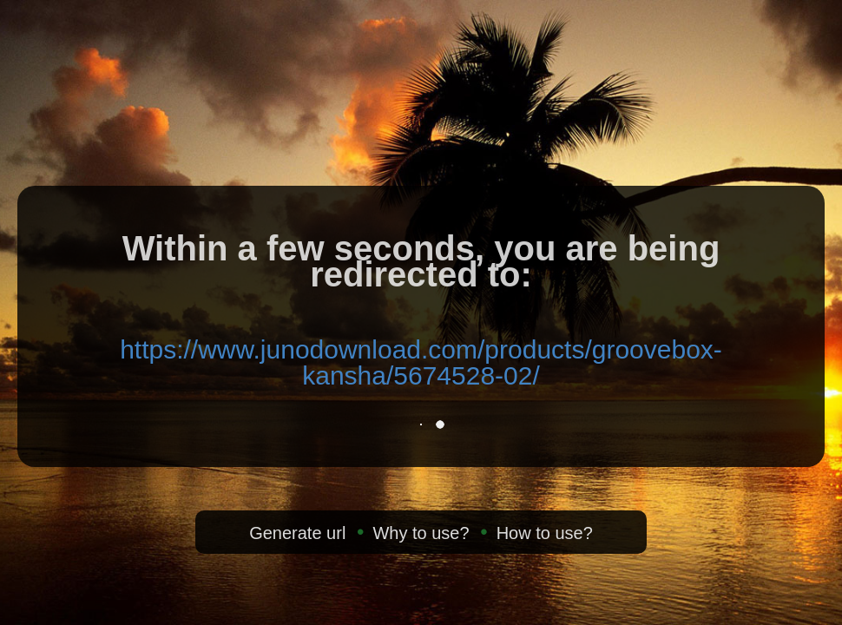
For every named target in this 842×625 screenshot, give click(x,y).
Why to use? (420, 533)
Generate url (297, 533)
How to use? (545, 533)
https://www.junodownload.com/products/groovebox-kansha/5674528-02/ (421, 362)
